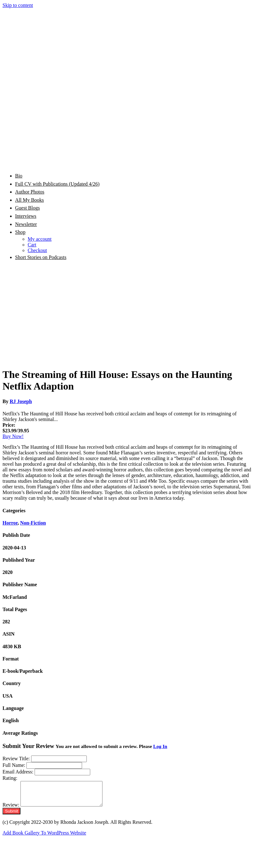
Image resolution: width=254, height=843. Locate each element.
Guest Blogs (27, 208)
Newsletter (26, 224)
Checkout (37, 250)
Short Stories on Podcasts (40, 257)
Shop (20, 232)
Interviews (25, 216)
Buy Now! (13, 436)
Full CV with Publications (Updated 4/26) (57, 184)
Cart (32, 244)
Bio (18, 175)
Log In (160, 746)
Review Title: (16, 758)
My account (40, 239)
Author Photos (29, 191)
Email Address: (18, 771)
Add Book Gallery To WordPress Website (44, 837)
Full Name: (14, 765)
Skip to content (18, 5)
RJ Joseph (21, 401)
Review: (11, 809)
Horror (10, 522)
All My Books (29, 200)
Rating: (10, 778)
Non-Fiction (33, 522)
